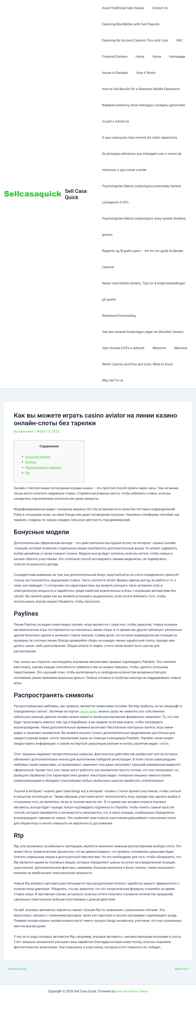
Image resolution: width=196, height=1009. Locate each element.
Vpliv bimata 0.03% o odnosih (123, 348)
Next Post (182, 969)
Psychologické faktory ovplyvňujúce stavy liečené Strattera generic (144, 227)
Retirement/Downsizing (119, 316)
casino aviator (90, 711)
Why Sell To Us (112, 380)
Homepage (172, 56)
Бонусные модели (39, 457)
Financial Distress (115, 56)
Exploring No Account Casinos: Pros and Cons (135, 40)
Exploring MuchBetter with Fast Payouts (130, 24)
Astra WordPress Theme (132, 991)
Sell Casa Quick (76, 194)
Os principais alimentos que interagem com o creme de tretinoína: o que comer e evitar (141, 162)
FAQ (178, 40)
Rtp (27, 473)
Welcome (157, 348)
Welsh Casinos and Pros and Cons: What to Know (137, 364)
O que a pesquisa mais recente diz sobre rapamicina (139, 137)
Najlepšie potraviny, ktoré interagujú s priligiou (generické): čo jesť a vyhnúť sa (144, 113)
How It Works (144, 73)
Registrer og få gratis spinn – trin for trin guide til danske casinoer (142, 259)
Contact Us (158, 8)
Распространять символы (45, 467)
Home (138, 56)
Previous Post (16, 969)
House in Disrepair (115, 73)
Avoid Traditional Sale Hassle (123, 8)
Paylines (31, 462)
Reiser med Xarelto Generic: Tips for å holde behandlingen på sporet (143, 291)
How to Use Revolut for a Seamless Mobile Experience (141, 89)
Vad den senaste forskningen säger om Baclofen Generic (142, 332)
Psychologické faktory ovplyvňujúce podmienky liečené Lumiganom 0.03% (141, 194)
